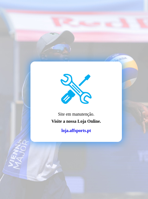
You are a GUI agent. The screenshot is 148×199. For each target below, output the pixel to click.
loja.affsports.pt (76, 130)
